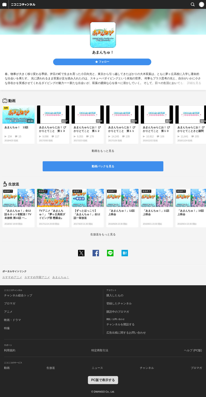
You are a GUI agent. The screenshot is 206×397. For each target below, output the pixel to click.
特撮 (7, 328)
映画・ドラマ (12, 320)
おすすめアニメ (12, 277)
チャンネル (147, 367)
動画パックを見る (103, 166)
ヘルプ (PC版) (193, 350)
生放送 (50, 367)
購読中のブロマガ (117, 311)
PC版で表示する (103, 380)
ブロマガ (9, 303)
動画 (7, 367)
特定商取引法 (99, 350)
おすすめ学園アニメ (37, 277)
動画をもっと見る (103, 150)
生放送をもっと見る (103, 234)
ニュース (97, 367)
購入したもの (114, 295)
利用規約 (9, 350)
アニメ (8, 311)
